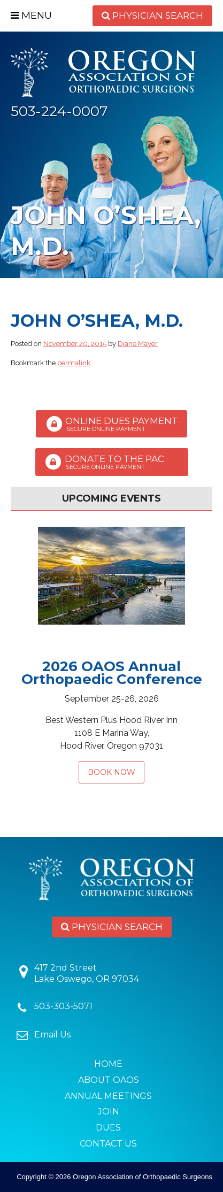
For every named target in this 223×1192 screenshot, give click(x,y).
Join (108, 1111)
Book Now (111, 772)
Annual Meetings (108, 1096)
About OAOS (108, 1080)
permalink (73, 363)
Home (108, 1064)
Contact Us (108, 1144)
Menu (31, 15)
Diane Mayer (138, 344)
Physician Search (152, 15)
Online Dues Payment (111, 424)
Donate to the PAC (111, 462)
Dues (108, 1127)
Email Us (52, 1034)
